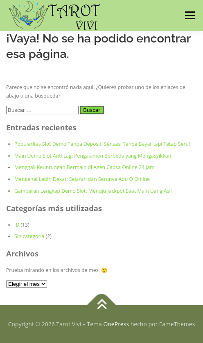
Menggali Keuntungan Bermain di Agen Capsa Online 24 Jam (84, 167)
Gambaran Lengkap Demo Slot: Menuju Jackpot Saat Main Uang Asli (93, 190)
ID (16, 224)
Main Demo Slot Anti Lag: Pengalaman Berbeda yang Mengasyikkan (92, 155)
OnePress (116, 324)
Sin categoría (29, 236)
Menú (189, 15)
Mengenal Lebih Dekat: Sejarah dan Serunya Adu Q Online (82, 179)
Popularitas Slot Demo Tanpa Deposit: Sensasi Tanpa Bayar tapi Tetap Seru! (102, 143)
